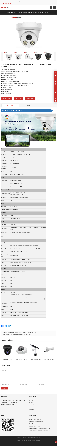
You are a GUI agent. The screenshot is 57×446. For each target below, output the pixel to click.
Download (31, 407)
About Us (31, 400)
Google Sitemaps (36, 440)
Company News (32, 404)
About (2, 2)
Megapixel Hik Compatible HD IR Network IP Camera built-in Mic (22, 332)
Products (31, 402)
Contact (6, 2)
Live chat (18, 98)
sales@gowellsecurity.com (22, 1)
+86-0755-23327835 (7, 1)
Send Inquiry (6, 98)
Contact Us (31, 409)
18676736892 (37, 426)
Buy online (30, 98)
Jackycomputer (35, 423)
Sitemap (29, 440)
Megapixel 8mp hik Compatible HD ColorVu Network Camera (19, 334)
